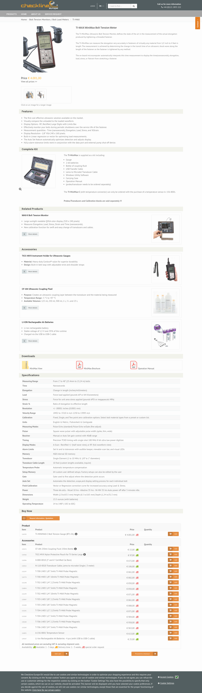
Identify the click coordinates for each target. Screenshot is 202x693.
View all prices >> (29, 81)
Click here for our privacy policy (46, 690)
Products (11, 14)
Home (24, 14)
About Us (35, 14)
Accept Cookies (169, 677)
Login (92, 6)
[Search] (134, 6)
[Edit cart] (60, 654)
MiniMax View (36, 368)
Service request (53, 14)
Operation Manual (146, 368)
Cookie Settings (167, 683)
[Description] (75, 534)
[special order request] (137, 535)
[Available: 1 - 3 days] (137, 549)
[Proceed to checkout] (144, 654)
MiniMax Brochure (92, 368)
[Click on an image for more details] (30, 234)
